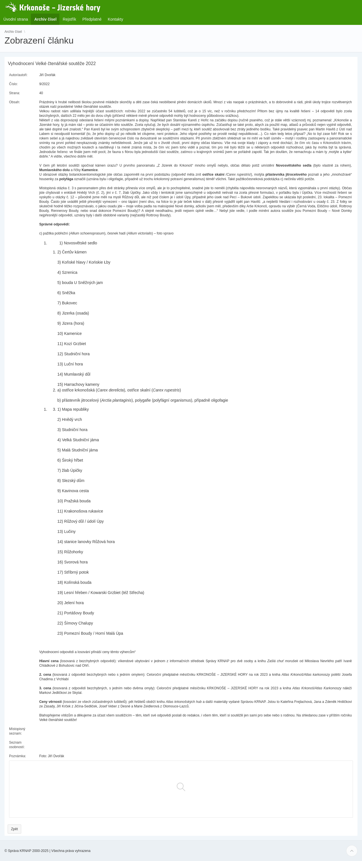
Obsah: (14, 102)
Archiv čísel (13, 32)
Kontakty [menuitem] (115, 19)
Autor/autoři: (18, 75)
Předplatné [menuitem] (92, 19)
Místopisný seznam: (17, 731)
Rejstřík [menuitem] (69, 19)
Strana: (14, 93)
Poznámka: (17, 756)
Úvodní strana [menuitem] (15, 19)
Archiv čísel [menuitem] (47, 19)
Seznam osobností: (17, 745)
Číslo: (13, 84)
